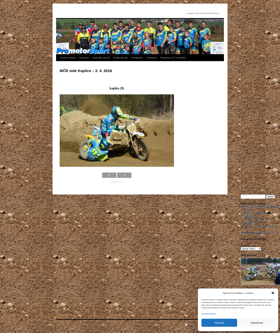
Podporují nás (120, 57)
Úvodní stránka (68, 57)
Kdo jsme (84, 57)
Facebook (152, 57)
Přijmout (219, 322)
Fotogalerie (137, 57)
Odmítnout (257, 322)
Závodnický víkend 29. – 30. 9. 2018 (259, 232)
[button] (273, 293)
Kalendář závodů (101, 57)
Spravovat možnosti (208, 313)
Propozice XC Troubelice (173, 57)
